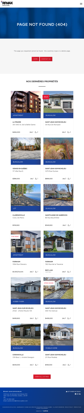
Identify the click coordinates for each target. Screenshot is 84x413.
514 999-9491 (10, 399)
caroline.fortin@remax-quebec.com (17, 401)
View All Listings (42, 376)
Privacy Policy (69, 407)
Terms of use (77, 407)
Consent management (42, 408)
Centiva (45, 410)
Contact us (46, 59)
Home (35, 59)
